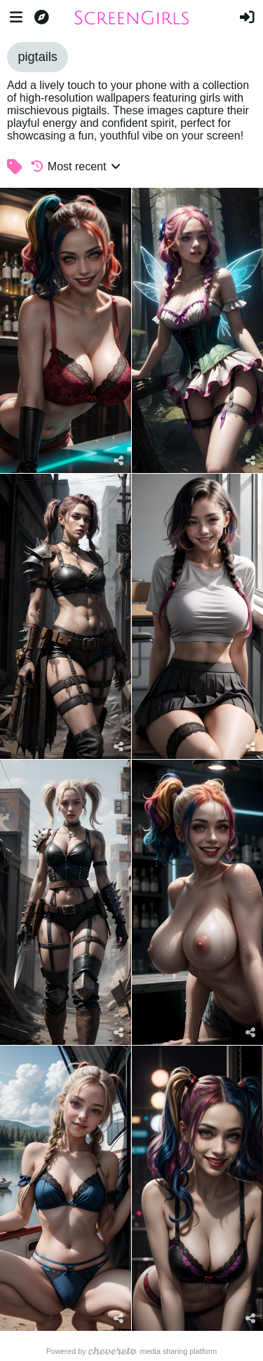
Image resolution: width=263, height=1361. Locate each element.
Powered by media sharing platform (131, 1351)
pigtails (37, 57)
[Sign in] (247, 17)
